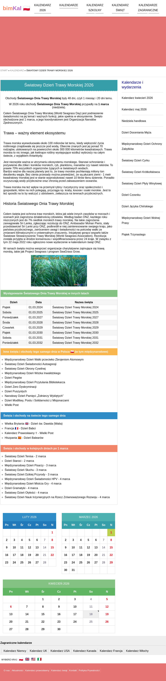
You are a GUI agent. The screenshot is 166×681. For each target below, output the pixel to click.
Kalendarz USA (60, 650)
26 (29, 562)
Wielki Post (12, 404)
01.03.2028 (36, 322)
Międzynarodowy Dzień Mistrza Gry (27, 483)
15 (52, 547)
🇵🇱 (16, 8)
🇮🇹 (39, 659)
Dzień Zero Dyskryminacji (20, 386)
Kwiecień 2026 (58, 583)
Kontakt (73, 670)
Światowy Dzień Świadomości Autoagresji (30, 364)
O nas (7, 670)
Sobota (6, 312)
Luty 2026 (29, 517)
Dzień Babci (28, 428)
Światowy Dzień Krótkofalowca (141, 171)
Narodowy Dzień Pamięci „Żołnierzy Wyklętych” (34, 395)
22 (52, 554)
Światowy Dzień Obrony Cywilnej (25, 368)
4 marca (65, 479)
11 (21, 547)
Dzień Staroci (13, 460)
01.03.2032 (36, 342)
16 (6, 554)
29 (111, 562)
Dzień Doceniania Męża (136, 132)
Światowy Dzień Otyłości (20, 492)
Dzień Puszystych (16, 391)
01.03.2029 (36, 327)
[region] (83, 38)
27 (37, 562)
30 (65, 570)
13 (37, 547)
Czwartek (8, 327)
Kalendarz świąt (59, 670)
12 (29, 547)
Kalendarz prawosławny (37, 670)
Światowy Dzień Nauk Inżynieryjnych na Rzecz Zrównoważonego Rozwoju (51, 497)
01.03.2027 (36, 317)
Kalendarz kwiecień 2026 (137, 97)
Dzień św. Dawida (47, 423)
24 (14, 562)
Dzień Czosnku (131, 194)
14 (44, 547)
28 (44, 562)
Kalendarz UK (38, 650)
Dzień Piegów (13, 377)
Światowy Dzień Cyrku (136, 160)
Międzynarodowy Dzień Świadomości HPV (31, 479)
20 (37, 554)
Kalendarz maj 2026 (134, 109)
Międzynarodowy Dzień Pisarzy (24, 465)
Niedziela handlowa (134, 120)
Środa (6, 322)
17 (14, 554)
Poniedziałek (10, 317)
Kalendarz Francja (111, 650)
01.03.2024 (36, 307)
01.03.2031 (36, 337)
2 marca (41, 456)
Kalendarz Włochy (137, 650)
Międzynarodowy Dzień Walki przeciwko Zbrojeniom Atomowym (44, 359)
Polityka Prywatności (89, 670)
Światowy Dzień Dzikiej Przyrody (25, 474)
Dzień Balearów (33, 437)
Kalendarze (68, 5)
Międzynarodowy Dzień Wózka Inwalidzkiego (33, 373)
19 (29, 554)
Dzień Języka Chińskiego (137, 206)
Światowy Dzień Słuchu (19, 469)
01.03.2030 (36, 332)
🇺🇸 (33, 659)
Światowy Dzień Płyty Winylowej (142, 183)
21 (44, 554)
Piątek (6, 307)
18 (21, 554)
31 (73, 570)
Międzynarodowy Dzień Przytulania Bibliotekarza (35, 382)
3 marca (51, 465)
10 (14, 547)
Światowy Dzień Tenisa (19, 456)
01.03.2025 (36, 312)
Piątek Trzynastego (134, 234)
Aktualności (17, 670)
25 (21, 562)
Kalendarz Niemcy (14, 650)
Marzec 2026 (88, 517)
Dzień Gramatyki (15, 488)
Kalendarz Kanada (84, 650)
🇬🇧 (27, 659)
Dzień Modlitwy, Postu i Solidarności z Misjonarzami (37, 400)
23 (6, 562)
